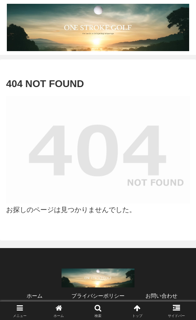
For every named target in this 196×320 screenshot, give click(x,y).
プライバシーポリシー (98, 296)
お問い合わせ (161, 296)
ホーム (35, 296)
